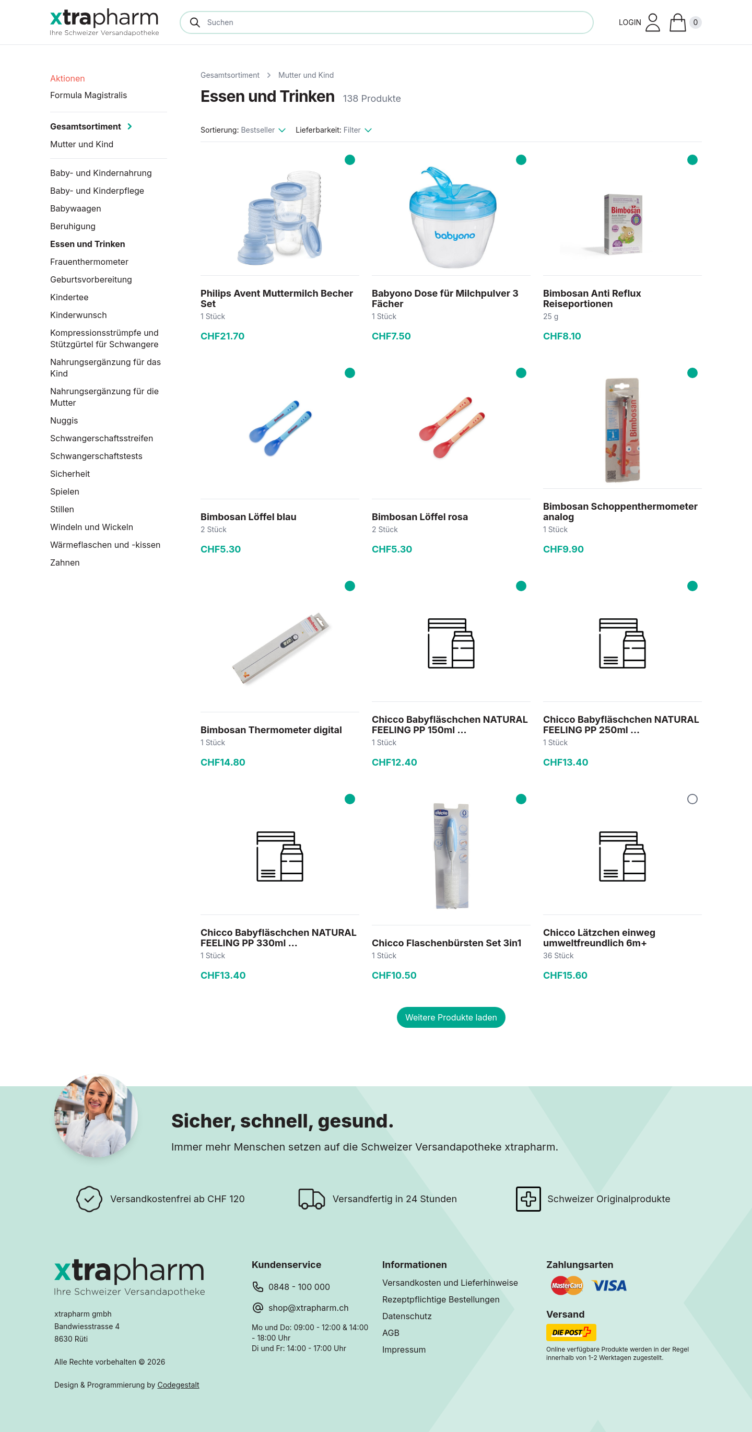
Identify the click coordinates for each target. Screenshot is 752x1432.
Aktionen (67, 78)
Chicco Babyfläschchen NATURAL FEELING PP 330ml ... (279, 937)
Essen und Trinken (87, 244)
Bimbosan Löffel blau (249, 516)
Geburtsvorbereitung (91, 279)
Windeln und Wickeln (91, 527)
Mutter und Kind (306, 75)
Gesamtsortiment (230, 75)
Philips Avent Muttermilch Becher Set (277, 298)
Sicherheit (70, 473)
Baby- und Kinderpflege (97, 190)
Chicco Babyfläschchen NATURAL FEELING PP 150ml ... (450, 724)
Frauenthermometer (89, 261)
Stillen (62, 509)
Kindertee (69, 297)
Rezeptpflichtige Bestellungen (441, 1299)
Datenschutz (407, 1316)
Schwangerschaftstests (96, 456)
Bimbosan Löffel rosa (420, 516)
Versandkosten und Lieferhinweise (450, 1282)
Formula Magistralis (88, 95)
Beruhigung (73, 226)
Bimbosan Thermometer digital (271, 729)
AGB (391, 1333)
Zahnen (65, 562)
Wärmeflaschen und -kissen (105, 544)
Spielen (64, 491)
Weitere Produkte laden (451, 1017)
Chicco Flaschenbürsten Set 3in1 (446, 942)
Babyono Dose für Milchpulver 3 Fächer (445, 298)
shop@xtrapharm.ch (308, 1307)
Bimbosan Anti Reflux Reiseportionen (592, 298)
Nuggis (64, 420)
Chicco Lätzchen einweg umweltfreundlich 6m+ (599, 937)
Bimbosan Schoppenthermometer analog (620, 511)
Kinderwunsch (78, 315)
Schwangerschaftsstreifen (101, 438)
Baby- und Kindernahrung (101, 173)
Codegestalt (178, 1384)
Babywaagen (75, 208)
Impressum (404, 1349)
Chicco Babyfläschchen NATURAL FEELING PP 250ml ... (621, 724)
